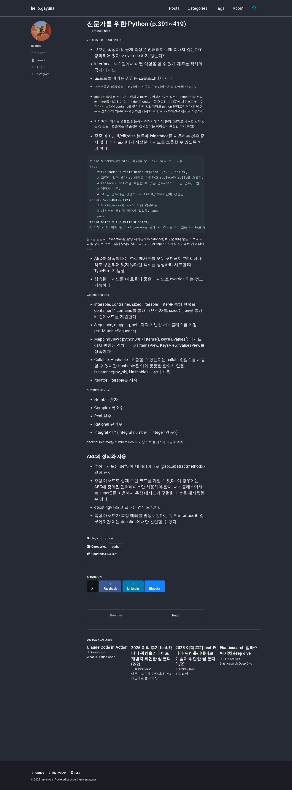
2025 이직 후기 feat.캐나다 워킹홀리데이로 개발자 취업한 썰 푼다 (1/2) (196, 711)
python (108, 592)
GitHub (39, 773)
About (236, 8)
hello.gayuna (42, 8)
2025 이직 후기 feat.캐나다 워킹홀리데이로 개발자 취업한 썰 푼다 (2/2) (151, 711)
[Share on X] (93, 638)
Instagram (61, 773)
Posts (172, 8)
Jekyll (77, 779)
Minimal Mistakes (95, 779)
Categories (195, 8)
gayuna (37, 45)
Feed (82, 773)
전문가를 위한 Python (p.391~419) (136, 24)
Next (175, 667)
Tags (217, 8)
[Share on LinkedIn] (137, 638)
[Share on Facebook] (113, 638)
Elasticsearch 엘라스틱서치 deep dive (239, 706)
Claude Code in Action (107, 703)
